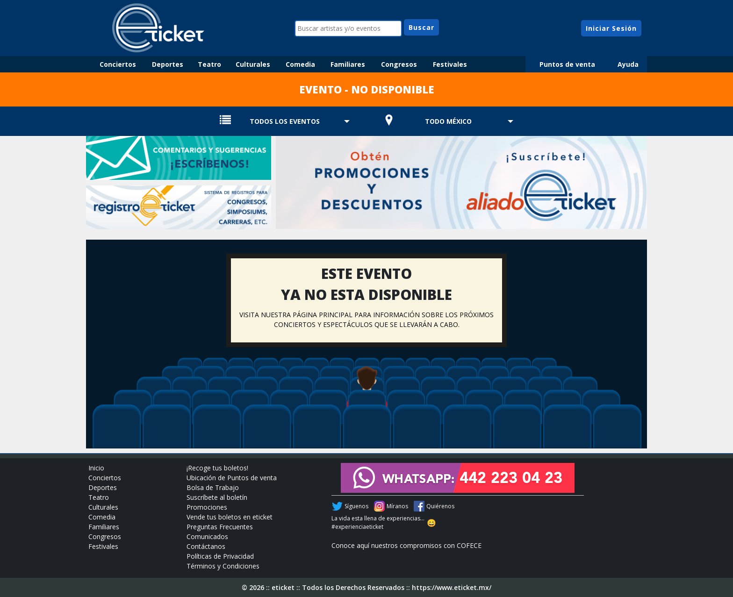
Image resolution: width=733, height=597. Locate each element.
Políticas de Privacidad (220, 556)
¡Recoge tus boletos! (217, 467)
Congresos (399, 64)
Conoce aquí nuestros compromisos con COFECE (406, 545)
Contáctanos (206, 546)
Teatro (209, 64)
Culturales (253, 64)
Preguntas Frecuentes (220, 526)
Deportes (167, 64)
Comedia (300, 64)
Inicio (96, 467)
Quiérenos (440, 506)
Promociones (207, 507)
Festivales (450, 64)
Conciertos (118, 64)
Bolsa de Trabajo (213, 487)
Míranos (397, 506)
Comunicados (207, 536)
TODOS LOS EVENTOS (285, 121)
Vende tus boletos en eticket (230, 516)
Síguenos (356, 506)
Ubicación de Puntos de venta (232, 477)
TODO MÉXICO (448, 121)
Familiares (348, 64)
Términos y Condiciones (223, 565)
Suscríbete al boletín (217, 497)
